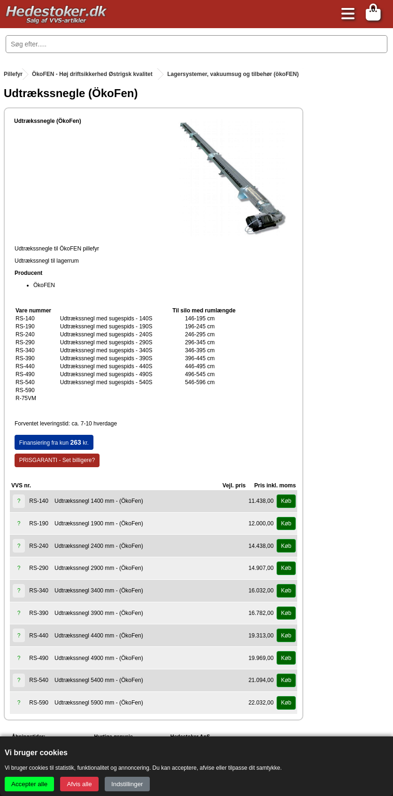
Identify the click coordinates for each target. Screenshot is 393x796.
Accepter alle (29, 784)
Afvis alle (79, 784)
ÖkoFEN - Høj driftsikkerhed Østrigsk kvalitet (92, 74)
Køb (286, 501)
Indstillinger (127, 784)
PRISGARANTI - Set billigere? (57, 460)
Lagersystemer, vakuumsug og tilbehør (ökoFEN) (233, 74)
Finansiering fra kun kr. (54, 442)
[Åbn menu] (345, 14)
